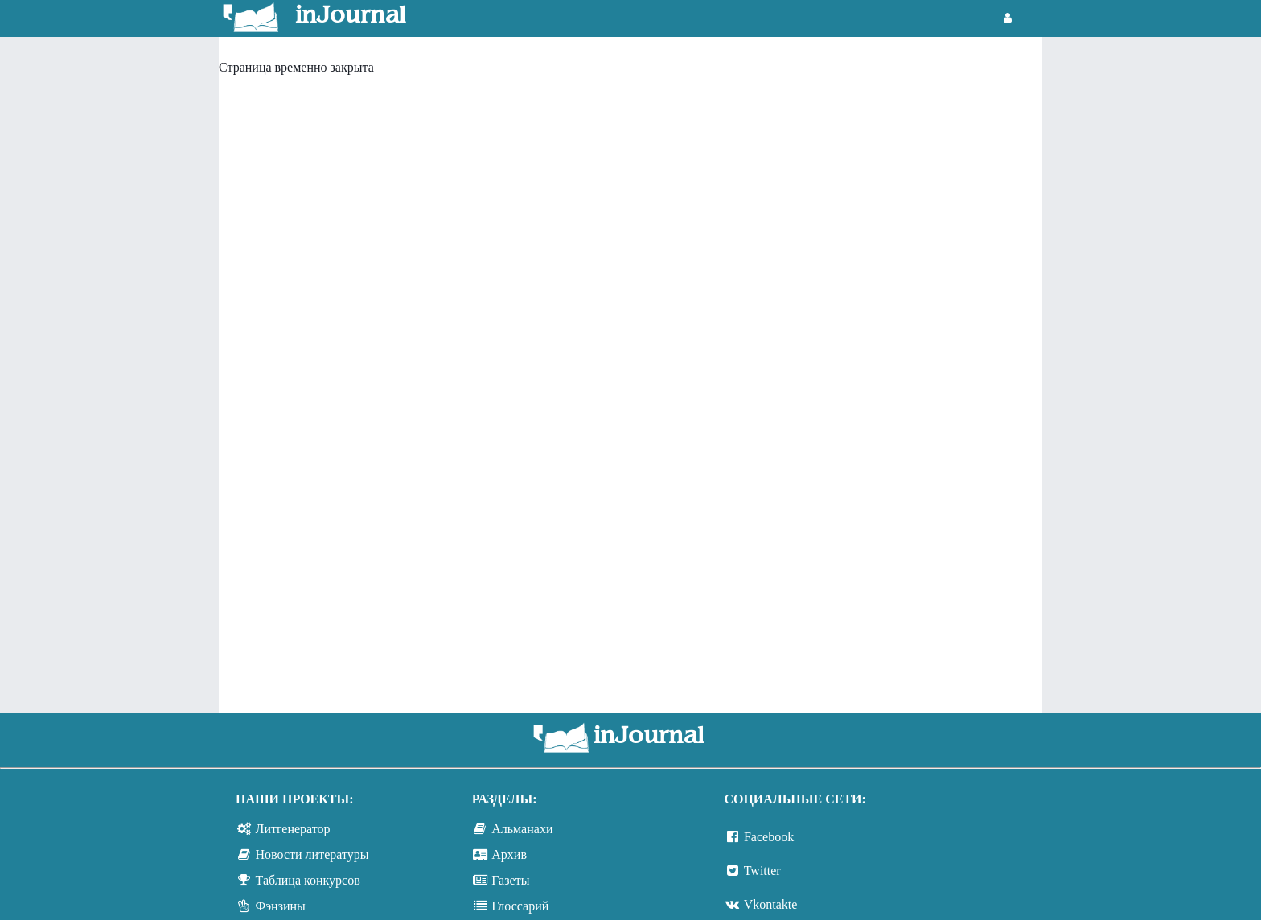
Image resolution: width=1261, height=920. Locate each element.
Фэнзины (281, 906)
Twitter (762, 870)
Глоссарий (519, 906)
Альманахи (521, 829)
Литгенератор (293, 829)
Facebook (769, 837)
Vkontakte (771, 904)
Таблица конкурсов (308, 880)
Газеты (510, 880)
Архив (509, 854)
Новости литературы (312, 854)
